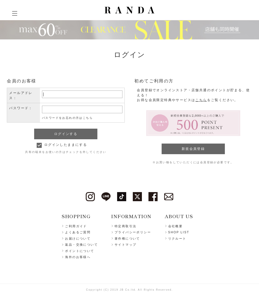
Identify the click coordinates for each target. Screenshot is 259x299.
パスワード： (20, 108)
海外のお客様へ (78, 257)
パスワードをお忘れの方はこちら (67, 117)
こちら (201, 100)
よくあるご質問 (78, 232)
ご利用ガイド (76, 226)
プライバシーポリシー (133, 232)
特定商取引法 (125, 226)
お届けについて (78, 238)
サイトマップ (125, 244)
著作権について (127, 238)
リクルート (177, 238)
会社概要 (175, 226)
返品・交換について (81, 244)
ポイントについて (79, 251)
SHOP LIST (178, 232)
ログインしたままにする (65, 145)
